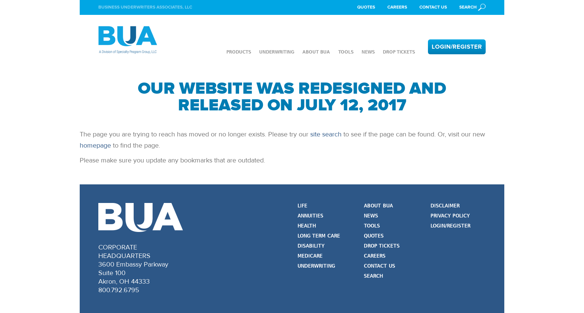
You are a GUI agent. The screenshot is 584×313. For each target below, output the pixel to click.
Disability (311, 246)
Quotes (366, 7)
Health (307, 226)
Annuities (310, 216)
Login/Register (457, 47)
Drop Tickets (399, 52)
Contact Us (433, 7)
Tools (345, 52)
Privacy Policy (450, 216)
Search (373, 276)
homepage (95, 145)
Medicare (310, 256)
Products (238, 52)
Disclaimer (445, 206)
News (368, 52)
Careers (397, 7)
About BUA (316, 52)
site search (326, 134)
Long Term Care (319, 236)
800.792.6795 (118, 290)
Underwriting (276, 52)
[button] (472, 7)
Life (302, 206)
